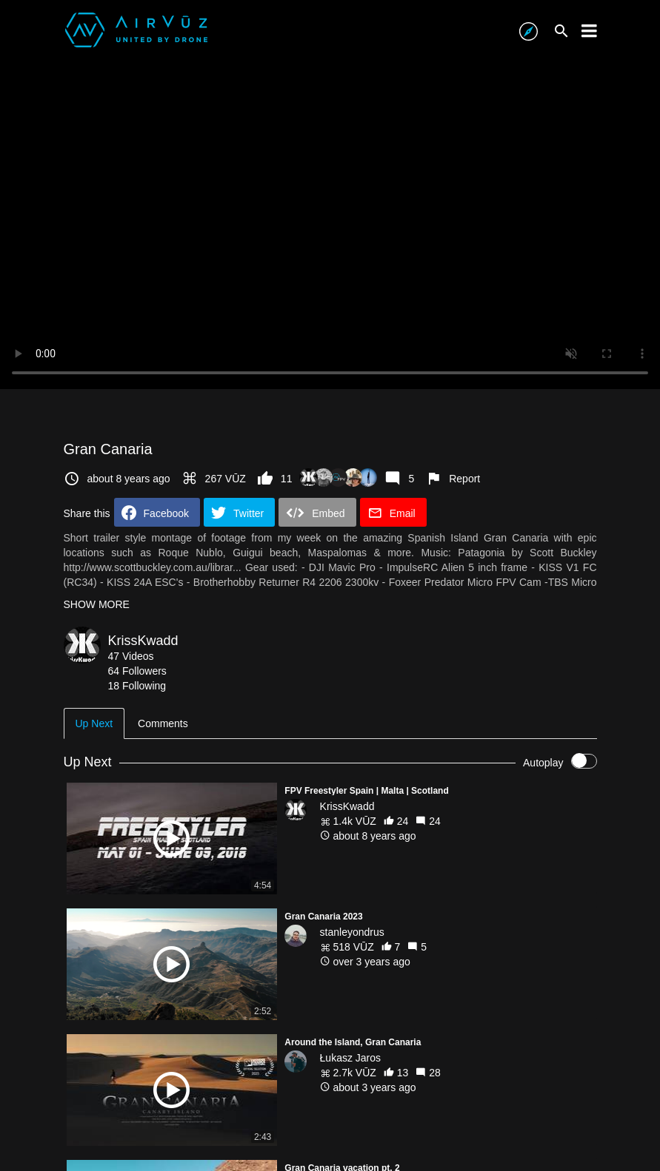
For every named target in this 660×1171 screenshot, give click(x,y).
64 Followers (137, 671)
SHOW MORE (97, 604)
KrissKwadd (143, 640)
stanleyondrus (352, 932)
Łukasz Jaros (350, 1058)
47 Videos (131, 656)
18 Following (137, 686)
